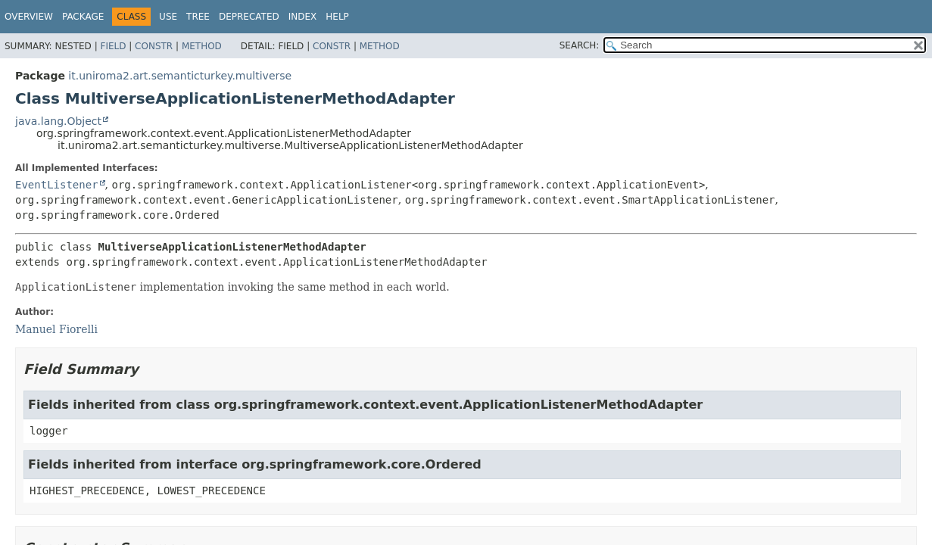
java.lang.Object (58, 121)
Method (202, 46)
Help (337, 16)
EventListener (56, 185)
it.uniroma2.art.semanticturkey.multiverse (179, 76)
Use (168, 16)
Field (113, 46)
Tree (198, 16)
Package (83, 16)
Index (302, 16)
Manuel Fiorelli (56, 329)
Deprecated (249, 16)
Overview (29, 16)
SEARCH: (580, 45)
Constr (154, 46)
